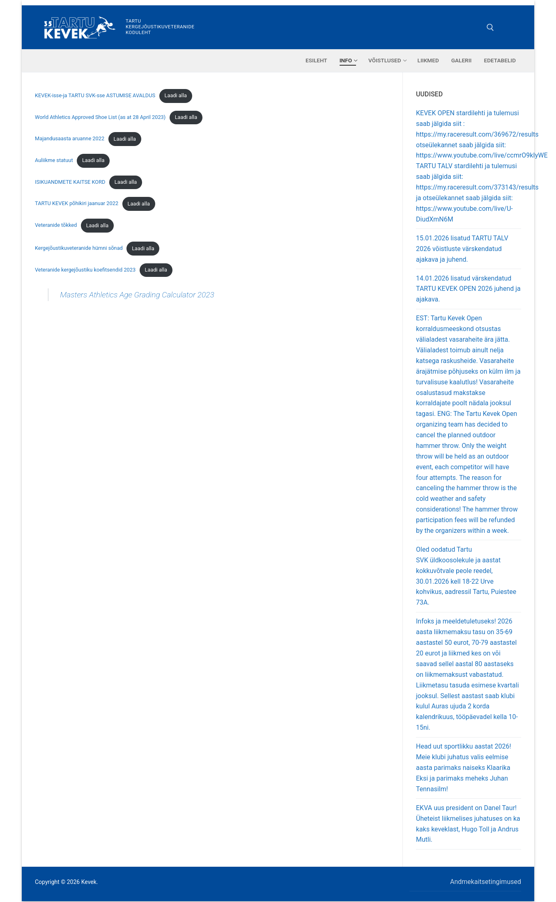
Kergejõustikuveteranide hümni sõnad (79, 248)
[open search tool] (490, 27)
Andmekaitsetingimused (485, 882)
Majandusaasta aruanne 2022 (69, 139)
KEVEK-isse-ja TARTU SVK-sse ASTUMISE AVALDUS (95, 95)
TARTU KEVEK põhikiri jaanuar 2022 (76, 204)
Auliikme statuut (54, 160)
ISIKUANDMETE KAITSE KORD (70, 182)
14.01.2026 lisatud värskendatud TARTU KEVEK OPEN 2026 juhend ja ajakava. (468, 289)
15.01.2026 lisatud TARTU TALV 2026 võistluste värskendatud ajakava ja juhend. (462, 248)
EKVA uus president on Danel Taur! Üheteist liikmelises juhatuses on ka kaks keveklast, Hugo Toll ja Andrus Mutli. (468, 824)
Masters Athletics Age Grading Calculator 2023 (137, 294)
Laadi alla (176, 95)
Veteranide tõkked (56, 225)
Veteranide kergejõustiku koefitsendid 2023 (85, 270)
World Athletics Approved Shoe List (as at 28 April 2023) (100, 117)
